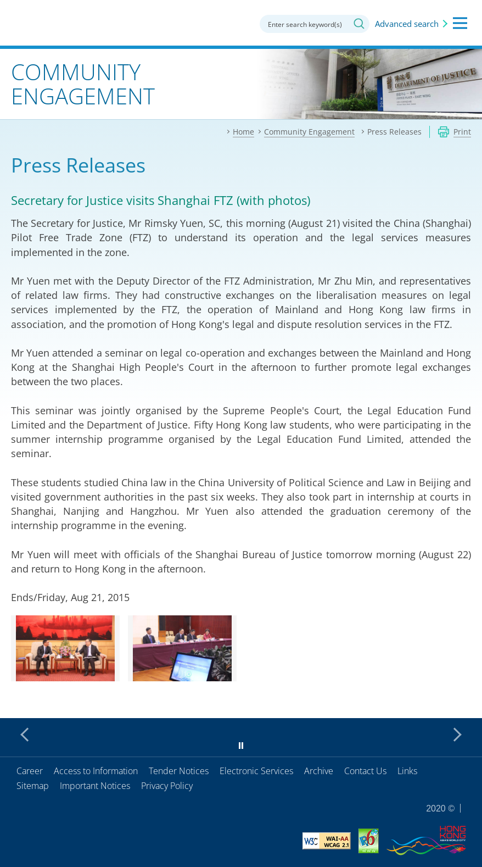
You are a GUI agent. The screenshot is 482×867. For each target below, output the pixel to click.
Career (29, 771)
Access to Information (96, 771)
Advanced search (407, 23)
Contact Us (365, 771)
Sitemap (32, 786)
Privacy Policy (167, 786)
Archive (318, 771)
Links (407, 771)
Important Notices (95, 786)
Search (359, 23)
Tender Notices (179, 771)
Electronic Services (256, 771)
